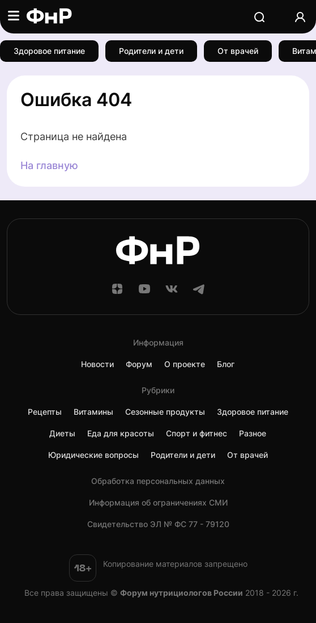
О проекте (184, 364)
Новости (97, 364)
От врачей (237, 51)
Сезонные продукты (165, 412)
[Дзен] (117, 292)
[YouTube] (144, 292)
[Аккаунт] (300, 17)
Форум (139, 364)
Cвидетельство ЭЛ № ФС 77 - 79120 (158, 524)
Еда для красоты (120, 433)
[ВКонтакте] (171, 292)
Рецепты (45, 412)
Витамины (93, 412)
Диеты (62, 433)
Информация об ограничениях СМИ (158, 503)
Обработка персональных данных (158, 481)
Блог (225, 364)
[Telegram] (199, 292)
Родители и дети (151, 51)
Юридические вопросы (93, 455)
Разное (252, 433)
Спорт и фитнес (196, 433)
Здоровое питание (49, 51)
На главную (49, 165)
